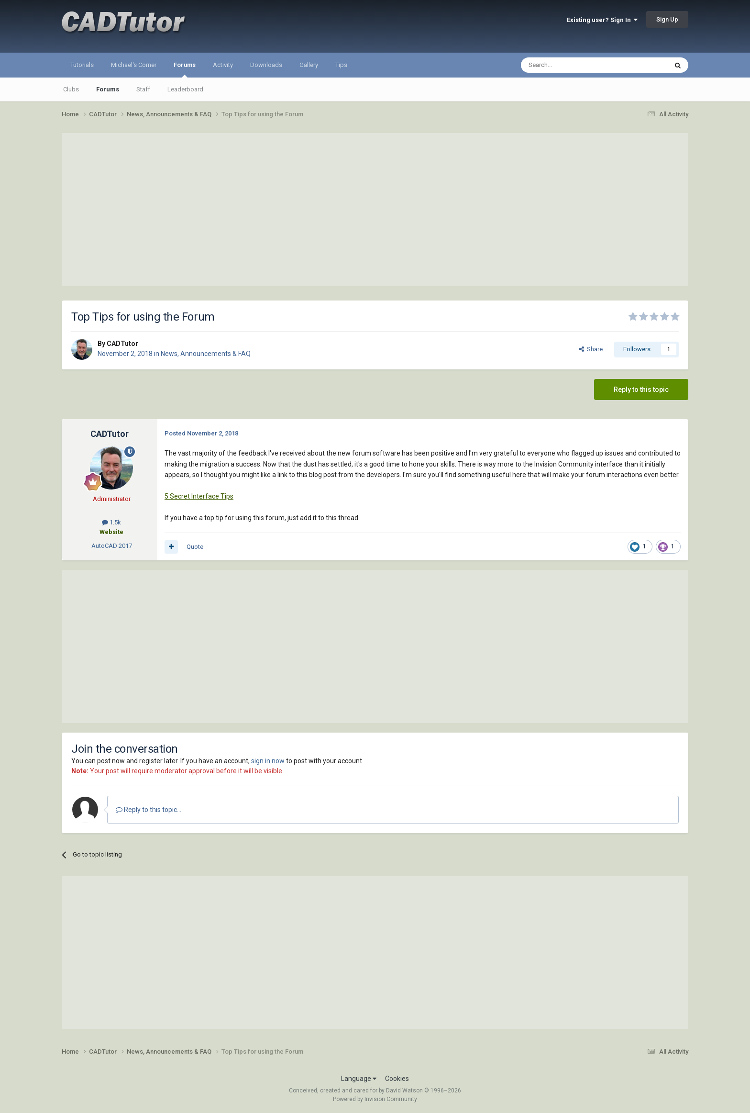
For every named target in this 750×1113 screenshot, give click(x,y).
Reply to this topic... (148, 809)
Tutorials (82, 64)
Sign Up (667, 19)
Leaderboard (185, 89)
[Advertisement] (375, 210)
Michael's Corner (133, 64)
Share (591, 349)
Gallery (308, 64)
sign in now (268, 761)
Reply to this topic (641, 389)
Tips (341, 64)
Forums (185, 69)
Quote (195, 546)
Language (358, 1078)
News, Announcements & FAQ (206, 353)
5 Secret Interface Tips (199, 496)
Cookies (397, 1078)
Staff (143, 89)
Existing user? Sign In (602, 19)
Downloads (266, 64)
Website (111, 531)
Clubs (71, 89)
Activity (223, 64)
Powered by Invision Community (375, 1099)
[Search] (571, 65)
